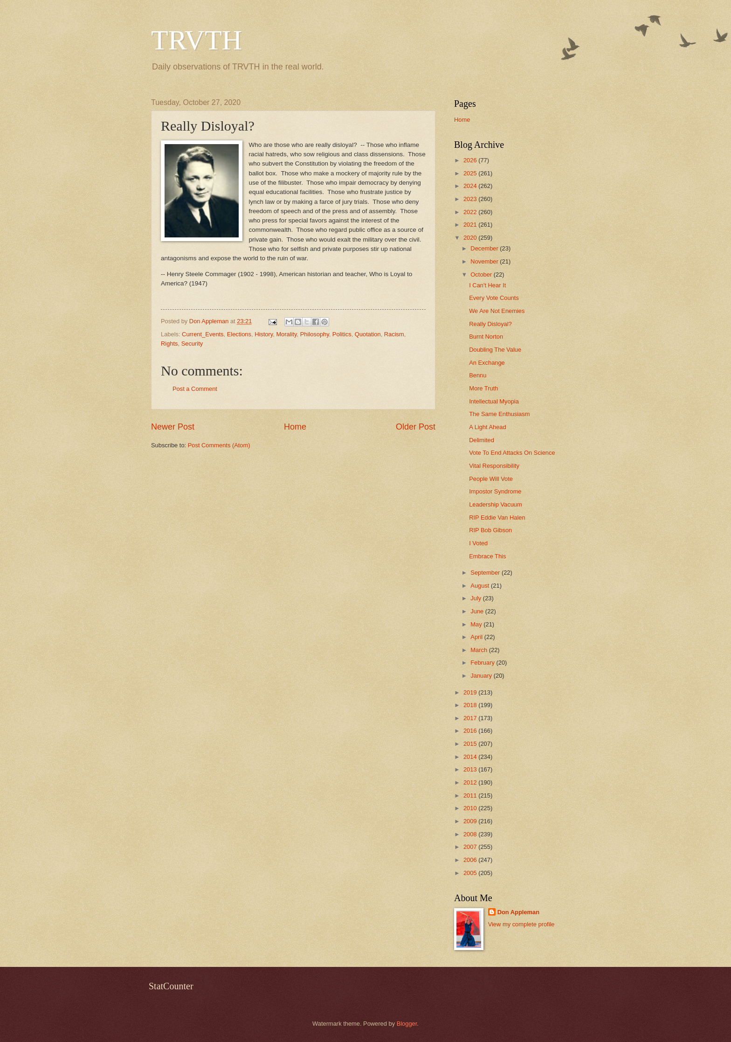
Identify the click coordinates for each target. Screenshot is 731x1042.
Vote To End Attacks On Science (512, 452)
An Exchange (487, 362)
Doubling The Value (495, 349)
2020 (470, 237)
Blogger (407, 1023)
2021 (470, 224)
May (476, 624)
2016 (470, 730)
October (481, 274)
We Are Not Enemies (496, 310)
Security (192, 343)
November (485, 261)
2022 (470, 211)
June (477, 611)
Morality (286, 334)
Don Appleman (518, 912)
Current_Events (202, 334)
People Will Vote (491, 478)
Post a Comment (194, 388)
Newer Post (172, 426)
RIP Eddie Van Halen (497, 517)
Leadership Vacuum (495, 504)
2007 (470, 846)
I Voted (478, 543)
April (477, 636)
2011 (470, 795)
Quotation (368, 334)
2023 (470, 198)
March (479, 649)
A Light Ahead (487, 427)
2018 (470, 705)
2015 (470, 743)
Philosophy (314, 334)
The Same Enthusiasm (499, 413)
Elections (239, 334)
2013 (470, 769)
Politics (342, 334)
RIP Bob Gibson (490, 530)
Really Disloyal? (490, 323)
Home (295, 426)
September (486, 572)
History (264, 334)
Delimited (481, 440)
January (481, 675)
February (483, 662)
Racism (394, 334)
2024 (470, 185)
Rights (169, 343)
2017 (470, 718)
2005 (470, 872)
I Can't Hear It (487, 285)
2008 (470, 834)
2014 (470, 756)
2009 (470, 821)
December (485, 248)
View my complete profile (521, 924)
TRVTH (196, 40)
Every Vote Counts (494, 297)
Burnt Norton (486, 336)
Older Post (415, 426)
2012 (470, 782)
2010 (470, 808)
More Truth (483, 388)
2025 (470, 173)
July (476, 598)
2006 (470, 859)
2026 (470, 160)
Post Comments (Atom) (219, 445)
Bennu (477, 375)
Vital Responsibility (494, 465)
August (480, 585)
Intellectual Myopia (494, 401)
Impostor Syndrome (495, 491)
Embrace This (487, 556)
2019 (470, 692)
